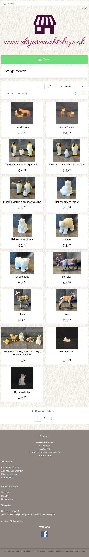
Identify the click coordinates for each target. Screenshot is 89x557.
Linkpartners (7, 477)
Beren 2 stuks (66, 127)
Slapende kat (66, 351)
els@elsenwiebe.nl (15, 521)
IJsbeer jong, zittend (22, 239)
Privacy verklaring (9, 474)
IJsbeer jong (22, 276)
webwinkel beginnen (54, 551)
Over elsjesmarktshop (11, 467)
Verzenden (6, 492)
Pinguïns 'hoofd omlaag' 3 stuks (67, 164)
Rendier (66, 276)
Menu (44, 59)
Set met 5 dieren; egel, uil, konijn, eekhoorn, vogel (22, 353)
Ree (66, 314)
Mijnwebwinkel (79, 551)
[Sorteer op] (65, 86)
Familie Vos (22, 127)
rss (44, 551)
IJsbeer (67, 239)
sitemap (39, 551)
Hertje (22, 314)
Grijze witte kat (22, 392)
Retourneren (7, 499)
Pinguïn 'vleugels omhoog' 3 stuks (22, 202)
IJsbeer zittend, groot (66, 202)
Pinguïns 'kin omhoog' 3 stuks (22, 164)
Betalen (4, 496)
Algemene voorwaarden (12, 471)
